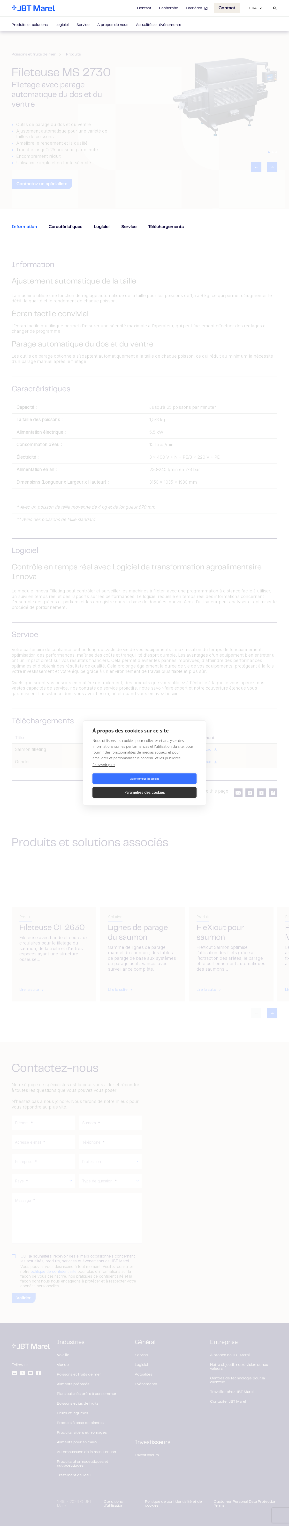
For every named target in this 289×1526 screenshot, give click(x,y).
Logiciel (62, 25)
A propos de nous (112, 25)
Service (83, 25)
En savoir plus (103, 771)
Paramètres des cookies (171, 785)
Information (24, 227)
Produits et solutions (30, 25)
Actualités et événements (158, 25)
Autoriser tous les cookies (117, 785)
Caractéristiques (65, 227)
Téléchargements (166, 227)
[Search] (274, 8)
